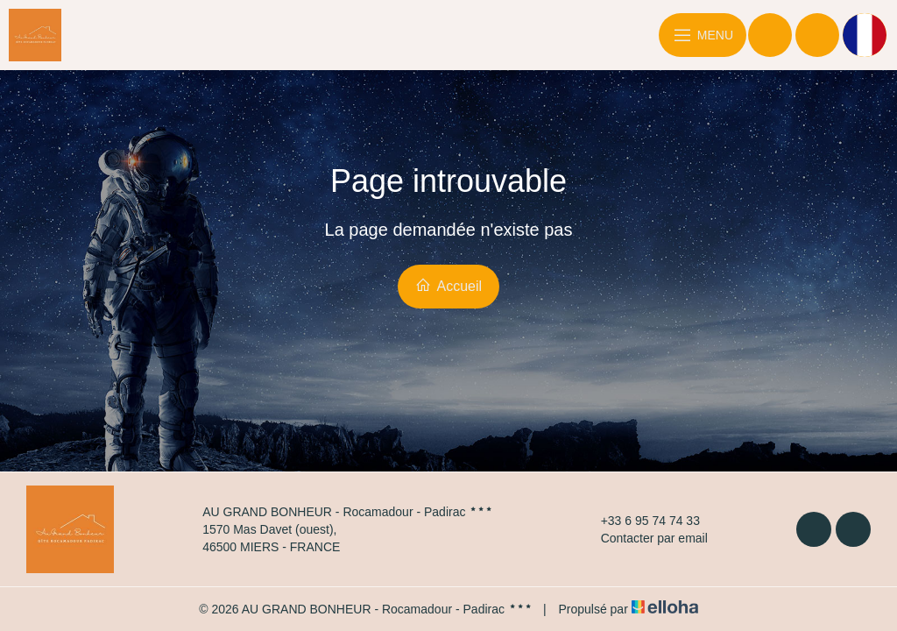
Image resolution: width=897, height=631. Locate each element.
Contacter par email (644, 538)
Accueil (448, 285)
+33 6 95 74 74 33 (640, 520)
